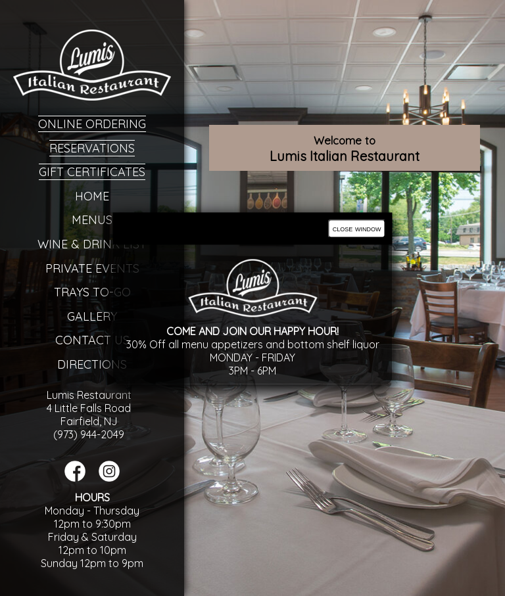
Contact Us (92, 340)
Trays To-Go (92, 292)
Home (92, 196)
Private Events (92, 268)
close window (357, 228)
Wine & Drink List (92, 244)
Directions (92, 364)
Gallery (92, 316)
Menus (92, 219)
